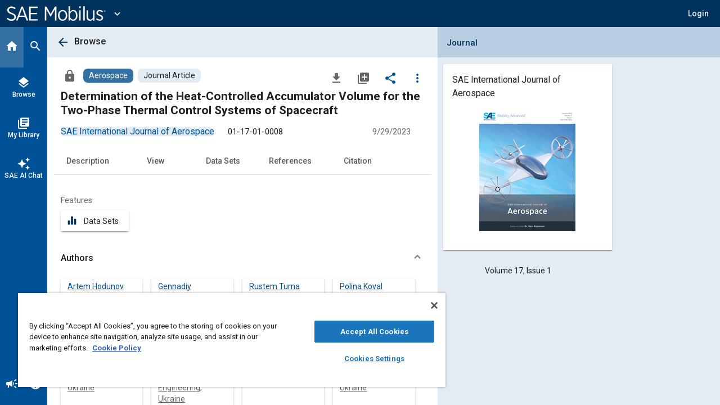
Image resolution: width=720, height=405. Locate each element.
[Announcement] (12, 384)
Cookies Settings (366, 358)
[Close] (424, 305)
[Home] (12, 47)
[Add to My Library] (363, 77)
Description (87, 160)
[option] (137, 131)
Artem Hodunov (96, 286)
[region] (226, 340)
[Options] (417, 77)
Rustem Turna (274, 286)
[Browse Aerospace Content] (108, 76)
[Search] (35, 47)
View (155, 160)
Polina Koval (361, 286)
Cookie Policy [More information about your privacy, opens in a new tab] (116, 348)
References (290, 160)
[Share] (390, 77)
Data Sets (223, 160)
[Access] (69, 75)
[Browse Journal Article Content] (169, 76)
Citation (358, 160)
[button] (698, 13)
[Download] (336, 77)
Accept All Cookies (366, 331)
